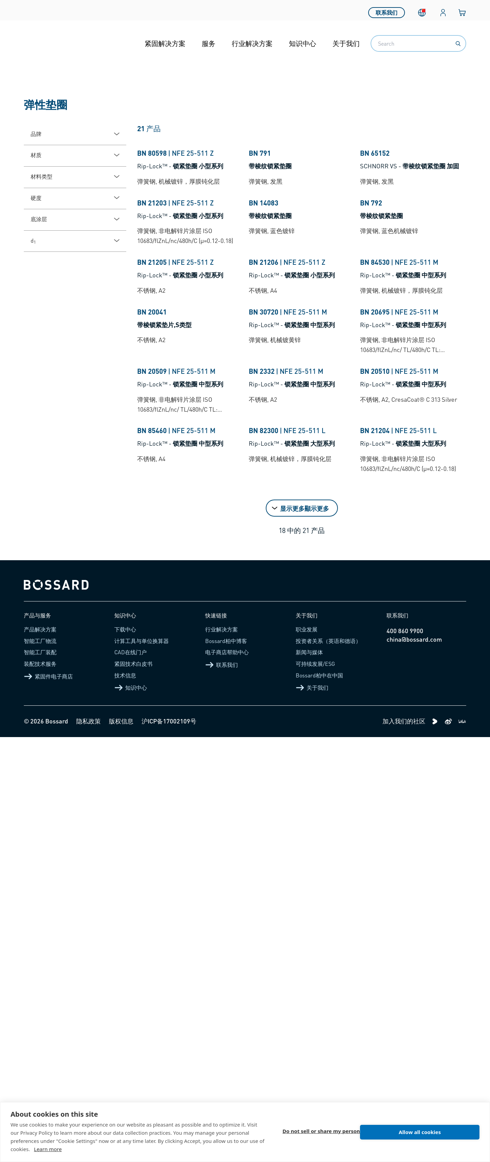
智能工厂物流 (40, 1065)
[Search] (458, 43)
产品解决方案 (40, 1054)
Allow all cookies (441, 1132)
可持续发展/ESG (315, 1088)
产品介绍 (55, 83)
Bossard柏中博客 (226, 1065)
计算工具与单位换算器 (141, 1065)
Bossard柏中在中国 (319, 1099)
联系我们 (386, 10)
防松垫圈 (188, 83)
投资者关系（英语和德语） (328, 1065)
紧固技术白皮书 (133, 1088)
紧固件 (90, 83)
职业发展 (306, 1054)
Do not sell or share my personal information (339, 1132)
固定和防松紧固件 (137, 83)
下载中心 (125, 1054)
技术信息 (125, 1099)
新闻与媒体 (309, 1077)
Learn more (48, 1149)
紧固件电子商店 (48, 1101)
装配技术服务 (40, 1088)
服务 (208, 43)
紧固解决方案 (165, 43)
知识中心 (302, 43)
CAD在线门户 (130, 1077)
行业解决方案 (252, 43)
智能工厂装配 (40, 1077)
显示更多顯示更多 (304, 933)
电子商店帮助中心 (227, 1077)
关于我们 (346, 43)
